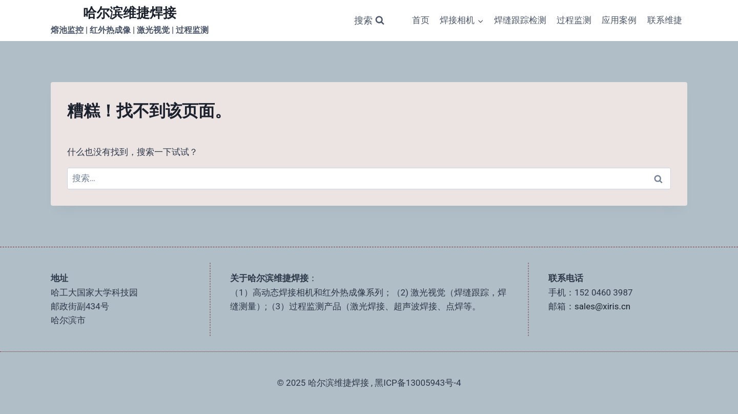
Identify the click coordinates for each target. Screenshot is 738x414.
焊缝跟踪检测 (520, 20)
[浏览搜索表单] (369, 21)
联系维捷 (664, 20)
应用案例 (619, 20)
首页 (420, 20)
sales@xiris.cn (602, 306)
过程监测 (574, 20)
